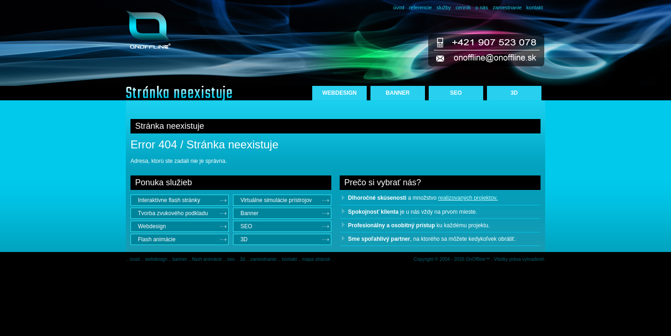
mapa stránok (316, 259)
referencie (420, 7)
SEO (456, 93)
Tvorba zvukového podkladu (173, 213)
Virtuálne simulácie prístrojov (276, 200)
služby (444, 7)
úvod (398, 7)
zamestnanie (507, 7)
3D (514, 93)
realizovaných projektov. (468, 198)
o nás (481, 7)
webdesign (157, 259)
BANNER (398, 93)
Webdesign (152, 226)
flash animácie (207, 259)
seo (231, 259)
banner (180, 259)
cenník (463, 7)
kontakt (535, 7)
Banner (249, 213)
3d (243, 259)
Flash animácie (157, 239)
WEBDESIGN (339, 93)
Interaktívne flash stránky (169, 200)
